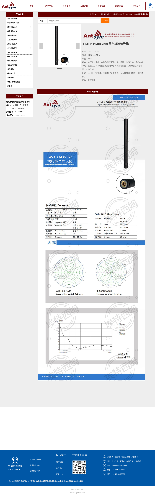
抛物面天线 (11, 73)
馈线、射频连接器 (19, 82)
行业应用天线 (19, 65)
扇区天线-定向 (19, 52)
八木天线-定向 (19, 48)
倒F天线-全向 (19, 35)
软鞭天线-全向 (19, 31)
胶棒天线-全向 (19, 27)
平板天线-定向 (19, 56)
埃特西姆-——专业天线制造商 (99, 14)
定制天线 (19, 78)
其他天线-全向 (19, 44)
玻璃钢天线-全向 (19, 23)
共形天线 (10, 69)
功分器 (9, 86)
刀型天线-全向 (19, 40)
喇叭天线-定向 (12, 61)
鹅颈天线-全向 (12, 18)
